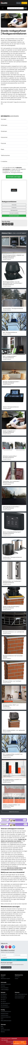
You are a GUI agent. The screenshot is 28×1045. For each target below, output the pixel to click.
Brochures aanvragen (14, 215)
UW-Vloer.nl (3, 1001)
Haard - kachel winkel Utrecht (21, 994)
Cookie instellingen (5, 989)
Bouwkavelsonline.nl (5, 1006)
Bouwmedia (14, 1038)
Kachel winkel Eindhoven (20, 996)
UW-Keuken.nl (4, 997)
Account (18, 3)
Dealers (2, 1028)
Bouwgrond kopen (4, 1013)
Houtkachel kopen (4, 1015)
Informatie (14, 204)
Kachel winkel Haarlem (19, 997)
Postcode (3, 143)
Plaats (2, 149)
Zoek (25, 8)
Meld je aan (14, 960)
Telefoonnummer (5, 155)
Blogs (2, 1026)
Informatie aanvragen (14, 177)
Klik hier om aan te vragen (20, 1042)
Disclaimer (3, 986)
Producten (14, 207)
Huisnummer (4, 137)
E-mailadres (4, 161)
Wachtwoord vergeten (5, 978)
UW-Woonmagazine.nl (5, 1003)
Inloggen (2, 976)
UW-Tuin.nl (3, 999)
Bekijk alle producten (14, 811)
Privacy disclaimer (4, 987)
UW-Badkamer (4, 994)
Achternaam (4, 125)
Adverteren (17, 976)
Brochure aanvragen (6, 967)
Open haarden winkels (5, 1029)
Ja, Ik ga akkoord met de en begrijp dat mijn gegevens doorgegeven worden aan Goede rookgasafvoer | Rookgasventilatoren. (14, 170)
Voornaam (3, 119)
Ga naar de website (14, 213)
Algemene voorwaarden (6, 984)
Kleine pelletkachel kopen (6, 1020)
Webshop (3, 1031)
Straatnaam (4, 131)
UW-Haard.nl (3, 996)
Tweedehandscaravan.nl (6, 1011)
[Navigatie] (2, 8)
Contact (16, 978)
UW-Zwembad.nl (4, 1005)
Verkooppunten (14, 210)
